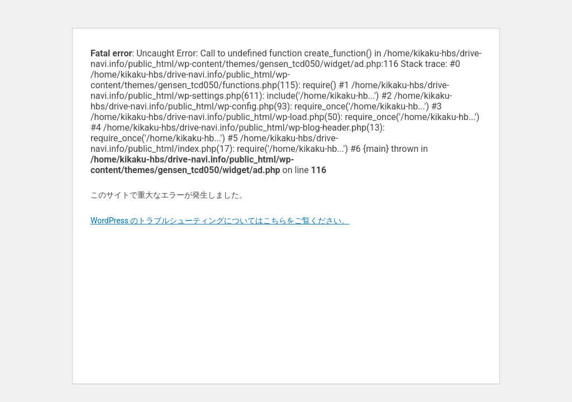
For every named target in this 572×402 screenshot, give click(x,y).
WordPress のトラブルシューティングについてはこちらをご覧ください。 (220, 220)
